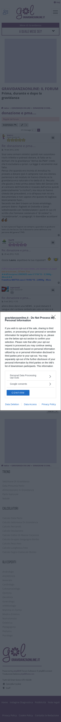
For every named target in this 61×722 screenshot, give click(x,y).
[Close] (55, 318)
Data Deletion (12, 404)
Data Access (30, 404)
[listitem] (30, 376)
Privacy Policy (49, 404)
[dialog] (30, 361)
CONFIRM (18, 392)
